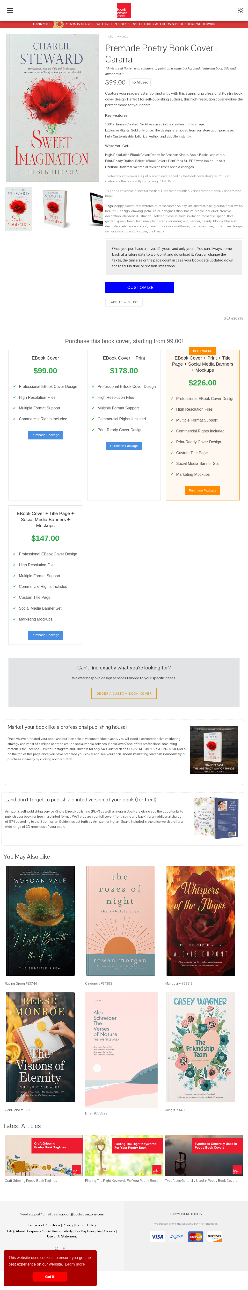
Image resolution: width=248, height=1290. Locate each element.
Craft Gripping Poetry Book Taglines (31, 1199)
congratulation (172, 211)
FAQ (10, 1250)
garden (110, 221)
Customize (140, 287)
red (138, 206)
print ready (156, 231)
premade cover (202, 226)
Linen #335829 (96, 1131)
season (167, 226)
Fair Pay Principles (88, 1250)
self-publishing (116, 231)
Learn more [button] (75, 1264)
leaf (139, 221)
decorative (113, 226)
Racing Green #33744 (21, 1002)
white (238, 206)
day (184, 206)
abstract (199, 206)
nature (189, 211)
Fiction (110, 36)
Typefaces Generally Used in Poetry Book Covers (201, 1199)
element (128, 216)
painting (154, 226)
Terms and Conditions (44, 1244)
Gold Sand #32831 (18, 1128)
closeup (172, 216)
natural (142, 226)
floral (229, 206)
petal (148, 211)
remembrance (169, 206)
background (215, 206)
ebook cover (138, 231)
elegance (129, 226)
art (190, 206)
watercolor (149, 206)
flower (129, 206)
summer (174, 221)
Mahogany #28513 (178, 1002)
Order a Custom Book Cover (124, 712)
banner (195, 221)
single (199, 211)
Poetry (123, 36)
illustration (143, 216)
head (131, 221)
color (156, 211)
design (125, 211)
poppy (119, 206)
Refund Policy (85, 1244)
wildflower (181, 226)
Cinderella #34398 (98, 1002)
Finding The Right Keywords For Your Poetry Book (121, 1199)
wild (185, 221)
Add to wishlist (124, 302)
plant (154, 221)
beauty (207, 221)
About (20, 1250)
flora (230, 216)
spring (221, 216)
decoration (113, 216)
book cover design (228, 226)
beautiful (111, 211)
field (182, 216)
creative (225, 211)
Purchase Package (45, 443)
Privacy (68, 1244)
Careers (109, 1250)
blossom (230, 221)
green (121, 221)
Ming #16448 (175, 1128)
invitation (193, 216)
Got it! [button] (50, 1277)
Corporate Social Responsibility (50, 1250)
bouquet (211, 211)
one (146, 221)
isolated (158, 216)
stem (163, 221)
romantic (208, 216)
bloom (218, 221)
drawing (137, 211)
